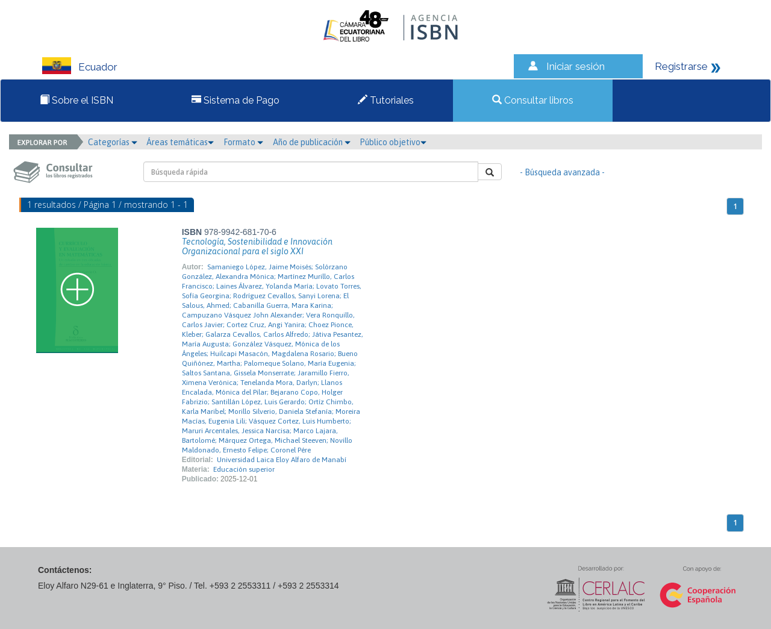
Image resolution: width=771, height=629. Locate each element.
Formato (243, 142)
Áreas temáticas (180, 142)
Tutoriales (386, 100)
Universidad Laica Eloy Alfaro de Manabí (281, 459)
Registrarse (681, 66)
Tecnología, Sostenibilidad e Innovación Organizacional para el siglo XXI (257, 246)
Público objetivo (393, 142)
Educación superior (244, 469)
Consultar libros (532, 100)
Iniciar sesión (575, 66)
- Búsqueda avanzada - (562, 172)
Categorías (112, 142)
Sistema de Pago (235, 100)
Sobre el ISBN (76, 100)
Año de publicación (312, 142)
